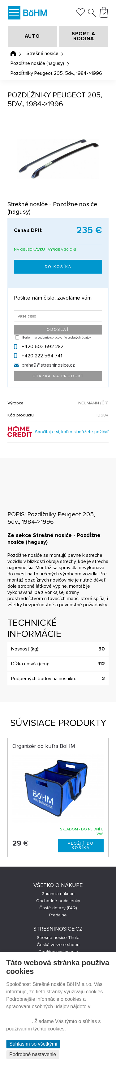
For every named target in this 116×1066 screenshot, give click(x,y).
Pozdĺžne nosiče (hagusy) (37, 63)
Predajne (58, 915)
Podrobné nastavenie (32, 1054)
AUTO (32, 36)
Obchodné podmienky (58, 900)
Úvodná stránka (13, 53)
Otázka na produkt (58, 376)
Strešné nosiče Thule (58, 937)
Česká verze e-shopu (58, 944)
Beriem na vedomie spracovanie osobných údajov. (56, 337)
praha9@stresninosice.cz (48, 365)
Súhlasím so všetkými (33, 1044)
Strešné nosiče (42, 53)
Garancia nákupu (58, 893)
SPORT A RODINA (83, 36)
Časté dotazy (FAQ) (58, 907)
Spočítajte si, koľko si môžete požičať (72, 431)
